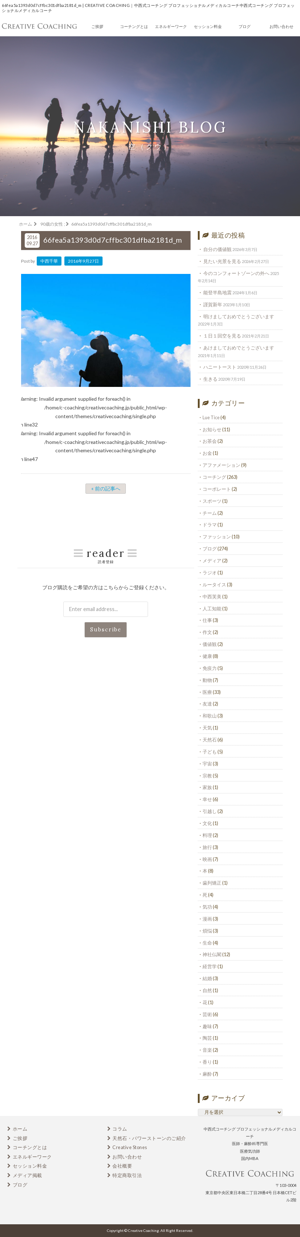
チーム (210, 513)
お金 (207, 453)
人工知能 (212, 608)
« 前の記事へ (105, 488)
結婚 (207, 978)
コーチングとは (134, 26)
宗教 (207, 776)
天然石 (210, 740)
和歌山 (210, 716)
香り (207, 1062)
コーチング (214, 477)
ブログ (245, 26)
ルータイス (214, 584)
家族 (207, 787)
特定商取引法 (127, 1175)
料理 (207, 835)
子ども (210, 752)
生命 (207, 943)
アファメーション (221, 465)
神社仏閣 (212, 954)
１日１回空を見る (222, 336)
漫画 (207, 919)
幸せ (207, 799)
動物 (207, 680)
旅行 (207, 847)
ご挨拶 (97, 26)
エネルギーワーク (171, 26)
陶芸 (207, 1038)
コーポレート (217, 489)
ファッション (217, 536)
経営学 (210, 966)
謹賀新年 (212, 304)
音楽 (207, 1050)
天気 (207, 728)
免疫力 (210, 668)
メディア (212, 560)
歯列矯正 (212, 883)
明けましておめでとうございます (238, 316)
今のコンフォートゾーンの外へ (236, 273)
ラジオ (210, 572)
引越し (210, 811)
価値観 (210, 644)
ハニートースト (219, 367)
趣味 (207, 1026)
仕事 (207, 620)
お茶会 (210, 441)
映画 (207, 859)
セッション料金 (208, 26)
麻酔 (207, 1074)
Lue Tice (211, 417)
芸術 (207, 1014)
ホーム (20, 1129)
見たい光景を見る (222, 261)
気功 (207, 907)
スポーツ (212, 501)
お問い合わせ (281, 26)
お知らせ (212, 429)
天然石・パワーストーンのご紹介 (149, 1138)
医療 (207, 692)
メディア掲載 (27, 1175)
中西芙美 (212, 596)
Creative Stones (129, 1147)
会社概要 (122, 1166)
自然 (207, 990)
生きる (210, 379)
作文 (207, 632)
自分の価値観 (217, 249)
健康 (207, 656)
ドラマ (210, 524)
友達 (207, 704)
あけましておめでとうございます (238, 348)
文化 (207, 823)
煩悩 (207, 931)
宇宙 (207, 764)
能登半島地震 (217, 292)
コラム (119, 1129)
